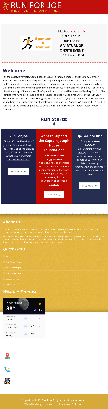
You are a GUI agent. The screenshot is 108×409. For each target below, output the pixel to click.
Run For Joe (54, 400)
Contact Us (10, 284)
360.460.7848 (19, 371)
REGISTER (77, 31)
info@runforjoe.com (22, 383)
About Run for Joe (13, 267)
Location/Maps (12, 279)
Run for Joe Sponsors (15, 262)
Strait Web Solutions (71, 404)
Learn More (18, 171)
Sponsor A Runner (14, 273)
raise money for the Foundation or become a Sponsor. (54, 181)
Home (8, 256)
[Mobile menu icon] (102, 7)
